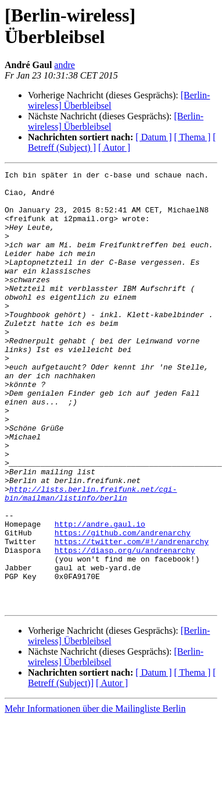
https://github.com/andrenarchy (123, 606)
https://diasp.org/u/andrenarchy (125, 627)
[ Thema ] (192, 137)
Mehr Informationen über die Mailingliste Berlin (95, 796)
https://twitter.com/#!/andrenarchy (132, 616)
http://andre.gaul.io (100, 595)
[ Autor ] (114, 147)
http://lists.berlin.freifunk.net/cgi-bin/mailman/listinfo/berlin (91, 558)
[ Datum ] (153, 137)
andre (64, 65)
